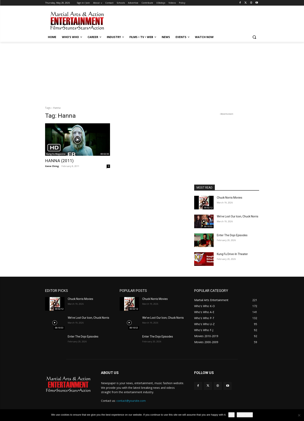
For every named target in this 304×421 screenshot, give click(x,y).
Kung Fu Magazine (55, 154)
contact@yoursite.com (131, 401)
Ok (231, 414)
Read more (244, 414)
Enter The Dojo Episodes (232, 235)
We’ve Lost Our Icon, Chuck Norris (237, 216)
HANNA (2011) (59, 160)
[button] (254, 37)
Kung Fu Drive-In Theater (232, 254)
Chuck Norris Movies (229, 197)
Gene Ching (52, 166)
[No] (299, 415)
